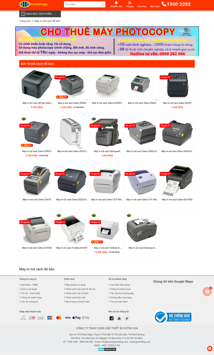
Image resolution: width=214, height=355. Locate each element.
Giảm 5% (28, 145)
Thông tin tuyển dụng (31, 297)
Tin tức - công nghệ (30, 293)
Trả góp (130, 6)
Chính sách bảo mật (75, 297)
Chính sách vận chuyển (77, 293)
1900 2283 (176, 4)
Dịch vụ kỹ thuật (29, 289)
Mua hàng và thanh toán (77, 301)
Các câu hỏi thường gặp (122, 293)
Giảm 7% (98, 242)
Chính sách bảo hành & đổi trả (80, 289)
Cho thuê (142, 6)
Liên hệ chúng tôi (29, 301)
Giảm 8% (63, 97)
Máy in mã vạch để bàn (37, 63)
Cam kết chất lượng (120, 285)
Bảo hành (155, 6)
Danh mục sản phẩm (36, 14)
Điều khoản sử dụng (75, 285)
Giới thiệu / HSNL (29, 285)
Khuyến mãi (116, 6)
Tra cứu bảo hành (118, 301)
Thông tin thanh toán (120, 289)
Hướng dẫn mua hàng (121, 297)
